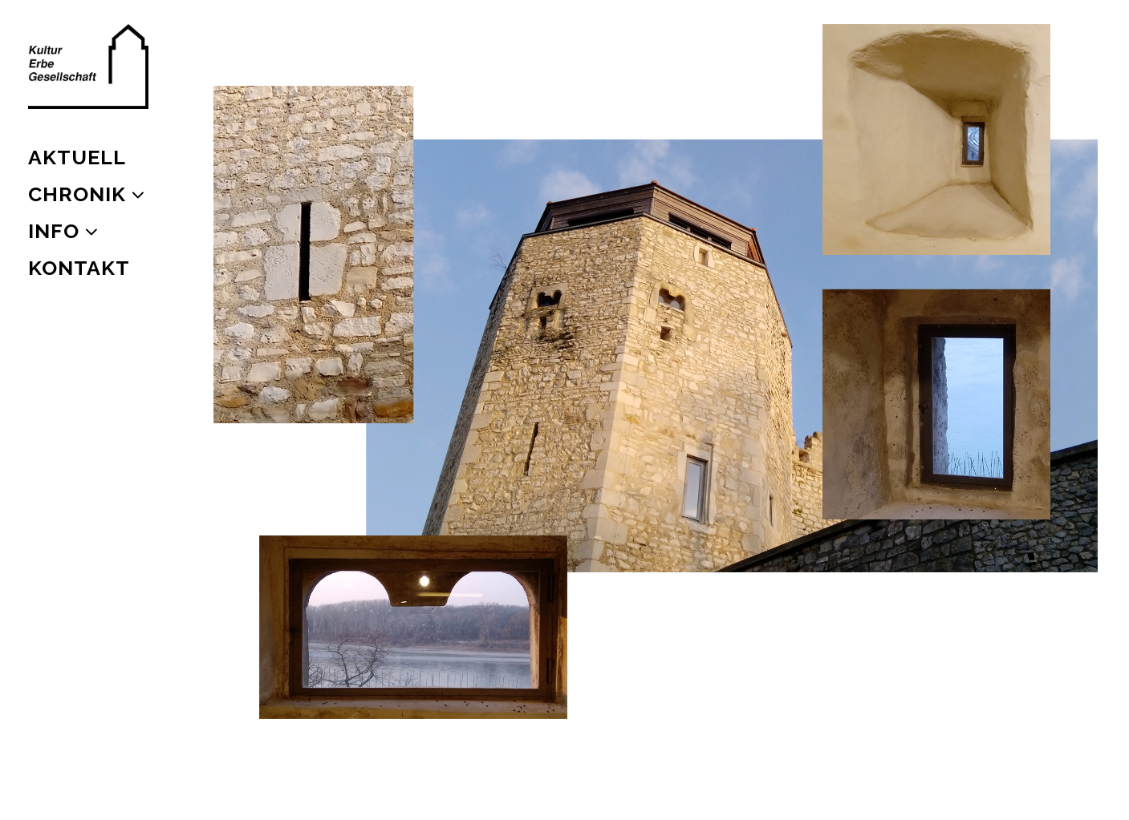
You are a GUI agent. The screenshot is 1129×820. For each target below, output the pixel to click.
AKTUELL (77, 157)
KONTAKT (79, 268)
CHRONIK (77, 194)
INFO (53, 231)
